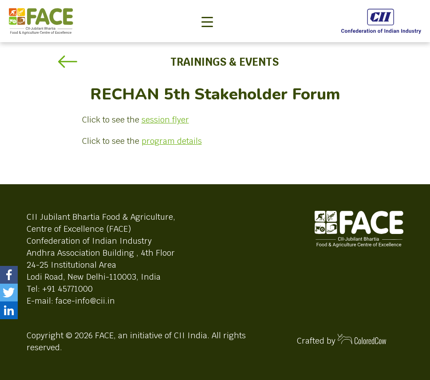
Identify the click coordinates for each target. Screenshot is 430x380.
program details (172, 141)
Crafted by (342, 340)
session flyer (165, 120)
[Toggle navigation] (207, 7)
